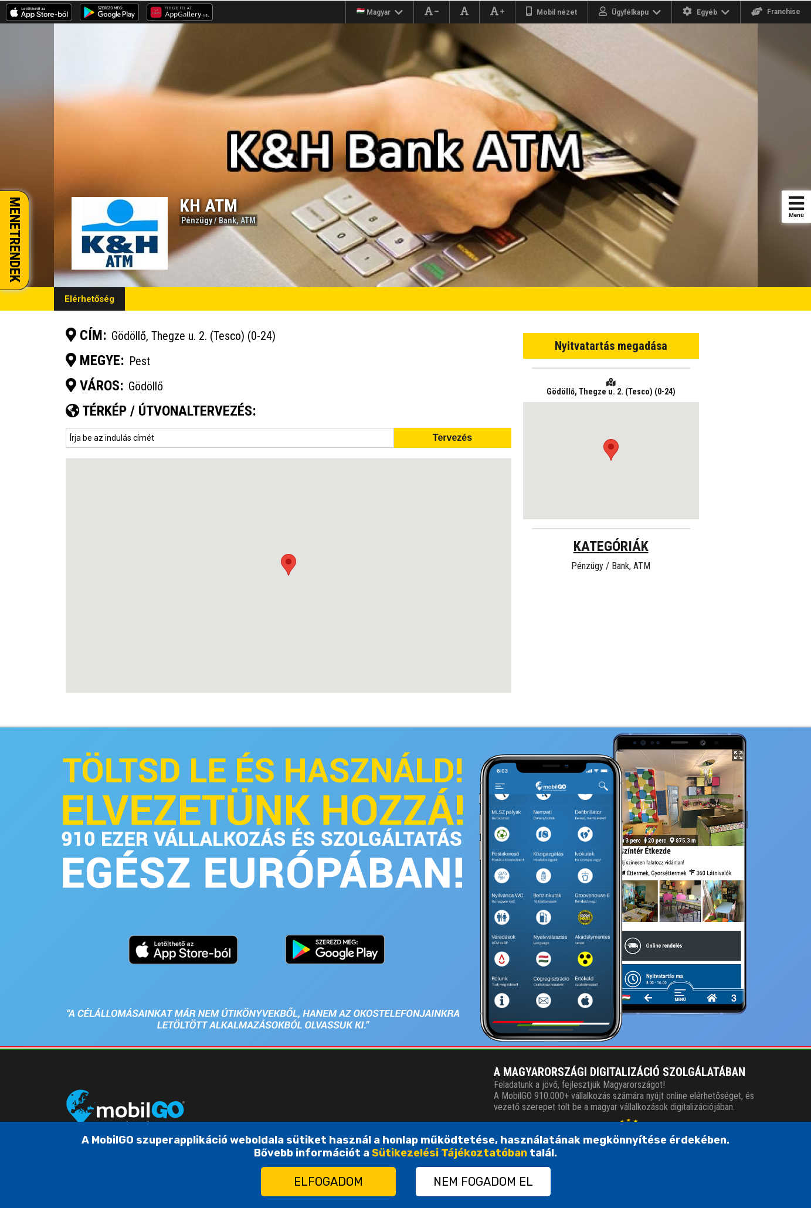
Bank (227, 220)
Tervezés (452, 438)
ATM (248, 220)
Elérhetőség (89, 299)
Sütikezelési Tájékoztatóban (449, 1152)
